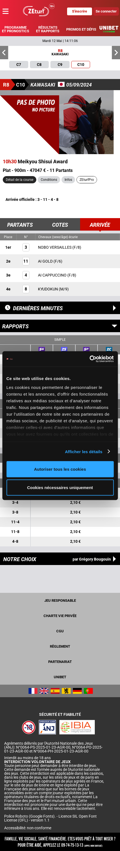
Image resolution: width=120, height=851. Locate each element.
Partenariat (60, 662)
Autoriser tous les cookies (60, 469)
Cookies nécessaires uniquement (60, 487)
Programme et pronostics (15, 29)
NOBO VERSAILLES (55, 247)
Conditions (49, 180)
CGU (60, 631)
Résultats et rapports (47, 29)
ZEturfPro (87, 180)
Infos (68, 180)
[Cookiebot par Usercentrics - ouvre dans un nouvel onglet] (89, 358)
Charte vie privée (60, 616)
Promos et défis (81, 29)
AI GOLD (45, 261)
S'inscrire (79, 11)
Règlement (60, 646)
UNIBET (60, 677)
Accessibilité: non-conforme (27, 828)
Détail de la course (19, 180)
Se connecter (106, 11)
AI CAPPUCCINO (52, 275)
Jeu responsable (60, 600)
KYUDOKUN (48, 289)
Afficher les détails (83, 451)
